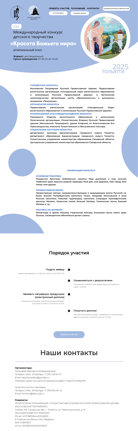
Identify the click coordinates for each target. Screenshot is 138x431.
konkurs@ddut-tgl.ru (33, 393)
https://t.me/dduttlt (76, 381)
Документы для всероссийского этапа (116, 8)
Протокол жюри (58, 13)
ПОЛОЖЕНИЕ (78, 8)
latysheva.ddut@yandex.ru (35, 377)
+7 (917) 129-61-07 (53, 374)
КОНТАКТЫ (93, 8)
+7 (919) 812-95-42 (53, 390)
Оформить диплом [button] (79, 13)
